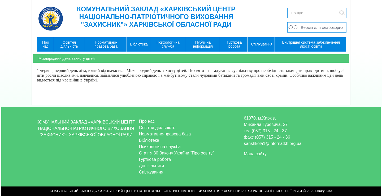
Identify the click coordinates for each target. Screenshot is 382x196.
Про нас (147, 121)
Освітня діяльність (157, 127)
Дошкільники (151, 165)
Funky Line (323, 191)
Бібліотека (149, 140)
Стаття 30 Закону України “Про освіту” (176, 153)
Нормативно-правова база (165, 134)
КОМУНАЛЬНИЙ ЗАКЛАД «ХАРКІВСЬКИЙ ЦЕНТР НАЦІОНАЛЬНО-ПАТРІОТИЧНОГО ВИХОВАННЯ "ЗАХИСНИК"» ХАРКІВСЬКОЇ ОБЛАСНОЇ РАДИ (156, 16)
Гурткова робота (155, 159)
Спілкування (151, 172)
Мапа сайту (255, 154)
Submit (342, 12)
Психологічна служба (160, 146)
